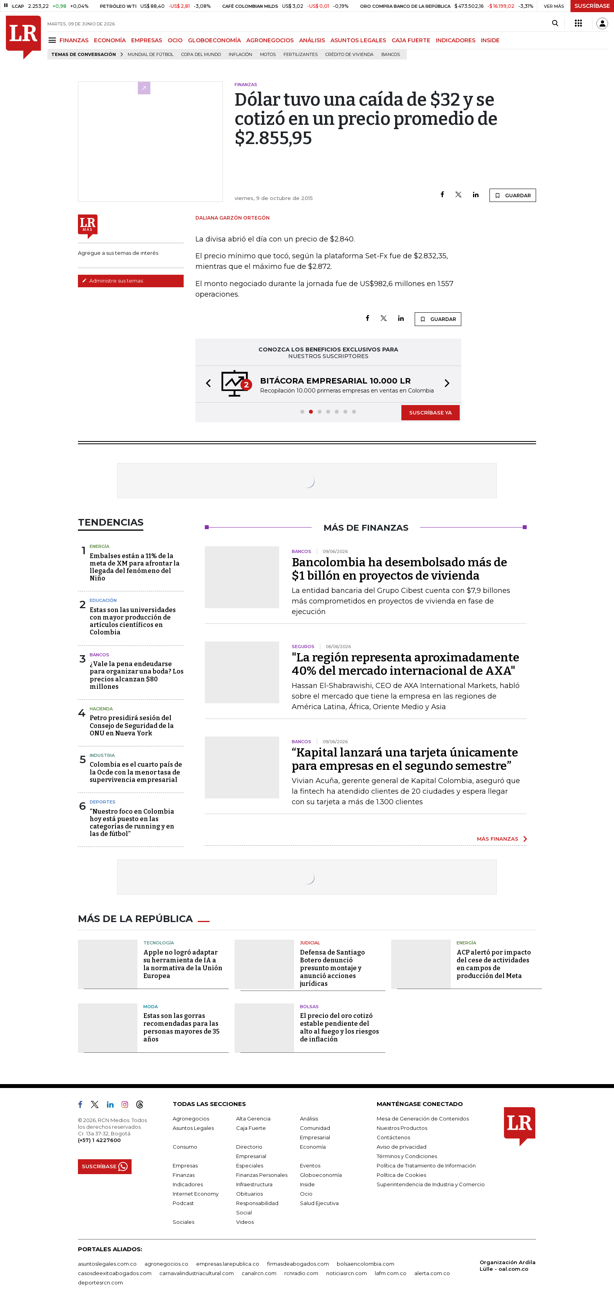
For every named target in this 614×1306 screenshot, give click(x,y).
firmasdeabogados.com (298, 1264)
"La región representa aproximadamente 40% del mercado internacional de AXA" (405, 664)
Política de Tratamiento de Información (426, 1165)
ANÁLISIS (312, 40)
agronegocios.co (166, 1264)
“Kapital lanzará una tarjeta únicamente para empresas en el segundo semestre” (405, 759)
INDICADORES (455, 40)
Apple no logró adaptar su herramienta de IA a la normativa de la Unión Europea (182, 964)
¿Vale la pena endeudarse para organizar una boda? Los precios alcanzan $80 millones (137, 675)
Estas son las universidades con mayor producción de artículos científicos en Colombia (133, 621)
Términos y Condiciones (407, 1156)
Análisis (309, 1118)
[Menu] (53, 40)
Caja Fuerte (251, 1128)
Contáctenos (393, 1137)
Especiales (249, 1165)
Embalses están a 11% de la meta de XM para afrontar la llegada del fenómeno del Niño (135, 567)
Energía (99, 546)
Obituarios (249, 1194)
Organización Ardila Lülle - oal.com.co (508, 1265)
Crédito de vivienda (349, 54)
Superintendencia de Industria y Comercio (431, 1184)
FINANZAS (74, 40)
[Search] (555, 23)
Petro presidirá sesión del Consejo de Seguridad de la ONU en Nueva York (132, 725)
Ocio (306, 1194)
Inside (307, 1184)
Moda (150, 1006)
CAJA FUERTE (411, 40)
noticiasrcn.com (346, 1273)
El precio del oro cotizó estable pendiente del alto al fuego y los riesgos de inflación (339, 1027)
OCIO (175, 40)
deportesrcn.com (100, 1282)
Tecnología (158, 943)
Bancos (390, 54)
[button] (206, 384)
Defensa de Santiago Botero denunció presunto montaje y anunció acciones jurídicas (332, 968)
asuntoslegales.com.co (107, 1264)
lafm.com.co (390, 1273)
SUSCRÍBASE (592, 5)
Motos (268, 54)
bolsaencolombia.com (365, 1264)
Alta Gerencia (253, 1118)
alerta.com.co (432, 1273)
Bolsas (309, 1006)
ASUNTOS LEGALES (358, 40)
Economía (313, 1147)
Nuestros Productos (402, 1128)
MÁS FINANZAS (497, 839)
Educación (103, 600)
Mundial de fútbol (150, 54)
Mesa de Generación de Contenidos (423, 1118)
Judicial (310, 943)
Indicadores (188, 1184)
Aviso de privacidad (401, 1147)
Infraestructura (254, 1184)
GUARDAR (513, 195)
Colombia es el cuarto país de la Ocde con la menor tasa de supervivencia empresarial (136, 772)
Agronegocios (191, 1118)
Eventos (310, 1165)
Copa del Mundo (201, 54)
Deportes (103, 802)
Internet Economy (196, 1194)
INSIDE (490, 40)
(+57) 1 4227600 (99, 1140)
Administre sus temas (112, 280)
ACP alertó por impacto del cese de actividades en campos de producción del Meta (494, 964)
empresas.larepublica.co (227, 1264)
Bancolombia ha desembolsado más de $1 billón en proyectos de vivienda (399, 569)
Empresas (185, 1165)
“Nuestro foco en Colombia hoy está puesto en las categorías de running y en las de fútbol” (132, 823)
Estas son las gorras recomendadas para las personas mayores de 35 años (181, 1027)
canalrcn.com (259, 1273)
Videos (245, 1222)
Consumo (185, 1147)
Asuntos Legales (193, 1128)
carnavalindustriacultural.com (196, 1273)
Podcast (183, 1203)
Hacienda (101, 709)
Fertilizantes (301, 54)
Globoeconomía (321, 1175)
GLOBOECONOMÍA (214, 40)
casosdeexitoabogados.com (115, 1273)
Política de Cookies (401, 1175)
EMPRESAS (146, 40)
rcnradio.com (301, 1273)
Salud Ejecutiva (319, 1203)
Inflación (240, 54)
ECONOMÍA (110, 40)
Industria (102, 755)
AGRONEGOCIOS (270, 40)
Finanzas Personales (261, 1175)
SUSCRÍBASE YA (430, 412)
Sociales (183, 1222)
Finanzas (184, 1175)
